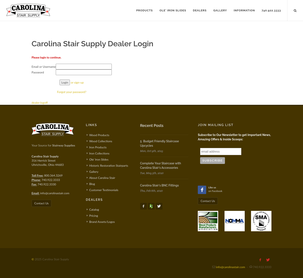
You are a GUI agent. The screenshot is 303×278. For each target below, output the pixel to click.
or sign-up (77, 82)
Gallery (93, 171)
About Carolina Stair (102, 178)
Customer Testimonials (103, 190)
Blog (92, 184)
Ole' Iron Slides (98, 159)
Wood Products (99, 135)
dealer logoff (40, 102)
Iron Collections (99, 153)
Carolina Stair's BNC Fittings (159, 185)
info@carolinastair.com (54, 193)
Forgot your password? (71, 92)
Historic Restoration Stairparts (108, 165)
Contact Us (41, 203)
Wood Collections (100, 141)
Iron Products (97, 147)
